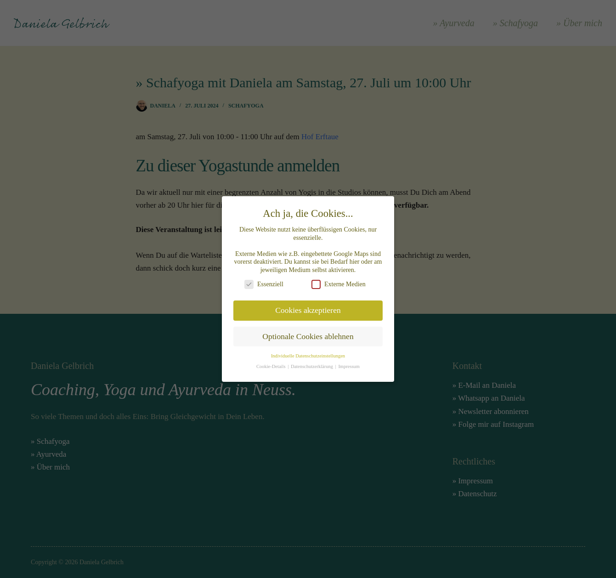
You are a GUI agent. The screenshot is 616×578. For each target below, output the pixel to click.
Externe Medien (338, 278)
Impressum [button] (349, 360)
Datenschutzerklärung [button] (312, 360)
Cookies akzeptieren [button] (307, 304)
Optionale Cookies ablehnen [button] (307, 330)
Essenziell (263, 278)
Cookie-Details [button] (271, 360)
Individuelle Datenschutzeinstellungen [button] (308, 350)
